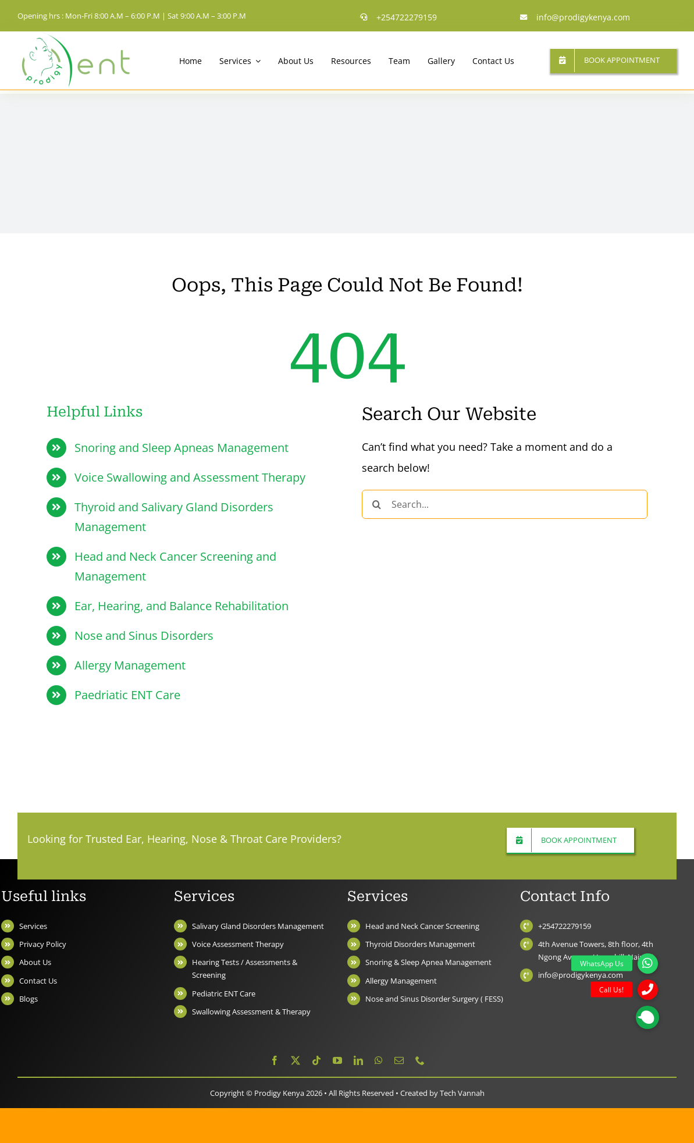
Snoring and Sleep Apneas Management (181, 447)
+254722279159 (564, 926)
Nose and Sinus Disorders (143, 635)
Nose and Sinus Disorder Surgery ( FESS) (434, 999)
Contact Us (38, 980)
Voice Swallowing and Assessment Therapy (189, 477)
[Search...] (504, 504)
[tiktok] (316, 1060)
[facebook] (274, 1060)
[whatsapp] (379, 1060)
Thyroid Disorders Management (420, 944)
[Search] (376, 504)
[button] (647, 1017)
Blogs (28, 999)
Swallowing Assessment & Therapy (251, 1011)
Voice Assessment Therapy (238, 944)
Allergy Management (130, 665)
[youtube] (337, 1060)
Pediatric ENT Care (223, 993)
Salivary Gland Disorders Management (258, 926)
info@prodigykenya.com (580, 975)
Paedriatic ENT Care (127, 695)
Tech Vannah (462, 1093)
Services (33, 926)
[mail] (399, 1060)
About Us (35, 962)
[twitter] (295, 1060)
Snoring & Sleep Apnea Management (428, 962)
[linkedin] (358, 1060)
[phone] (420, 1060)
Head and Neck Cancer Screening (422, 926)
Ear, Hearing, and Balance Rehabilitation (181, 606)
